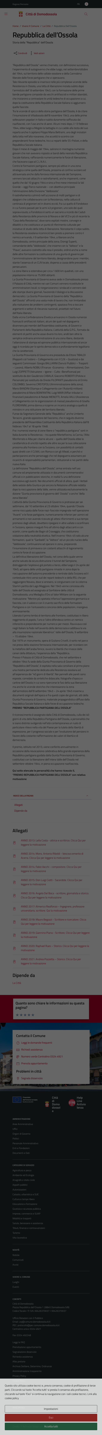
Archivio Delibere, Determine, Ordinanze (32, 1366)
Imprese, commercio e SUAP (26, 1213)
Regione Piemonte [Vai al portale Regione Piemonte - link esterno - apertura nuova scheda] (20, 4)
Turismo (16, 1233)
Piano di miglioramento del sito (28, 1395)
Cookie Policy (19, 1380)
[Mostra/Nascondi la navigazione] (6, 14)
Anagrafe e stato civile (24, 1180)
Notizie (16, 1255)
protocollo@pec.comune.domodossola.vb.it (39, 1325)
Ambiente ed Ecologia (23, 1175)
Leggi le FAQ (19, 1342)
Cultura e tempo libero (23, 1199)
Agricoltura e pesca (22, 1170)
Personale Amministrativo (25, 1143)
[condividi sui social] (20, 53)
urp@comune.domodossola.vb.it (34, 1321)
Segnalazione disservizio (24, 1352)
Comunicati (18, 1260)
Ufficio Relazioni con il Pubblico (28, 1318)
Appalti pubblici (20, 1185)
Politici (16, 1138)
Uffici (15, 1129)
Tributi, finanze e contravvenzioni (29, 1228)
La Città (17, 983)
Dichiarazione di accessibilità (26, 1390)
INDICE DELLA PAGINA (51, 796)
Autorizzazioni (19, 1189)
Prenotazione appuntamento (27, 1347)
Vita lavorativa (20, 1237)
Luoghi (16, 1282)
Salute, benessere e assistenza (28, 1223)
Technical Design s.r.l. (33, 1426)
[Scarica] (51, 842)
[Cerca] (85, 14)
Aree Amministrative (23, 1124)
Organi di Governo (21, 1133)
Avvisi (15, 1264)
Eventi (16, 1287)
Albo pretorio (19, 1361)
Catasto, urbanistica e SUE (26, 1194)
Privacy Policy (19, 1376)
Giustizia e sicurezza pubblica (27, 1209)
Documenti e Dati (21, 1153)
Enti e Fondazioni (21, 1148)
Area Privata (19, 1407)
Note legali (18, 1385)
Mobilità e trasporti (22, 1218)
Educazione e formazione (25, 1204)
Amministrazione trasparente (27, 1371)
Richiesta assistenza (23, 1356)
